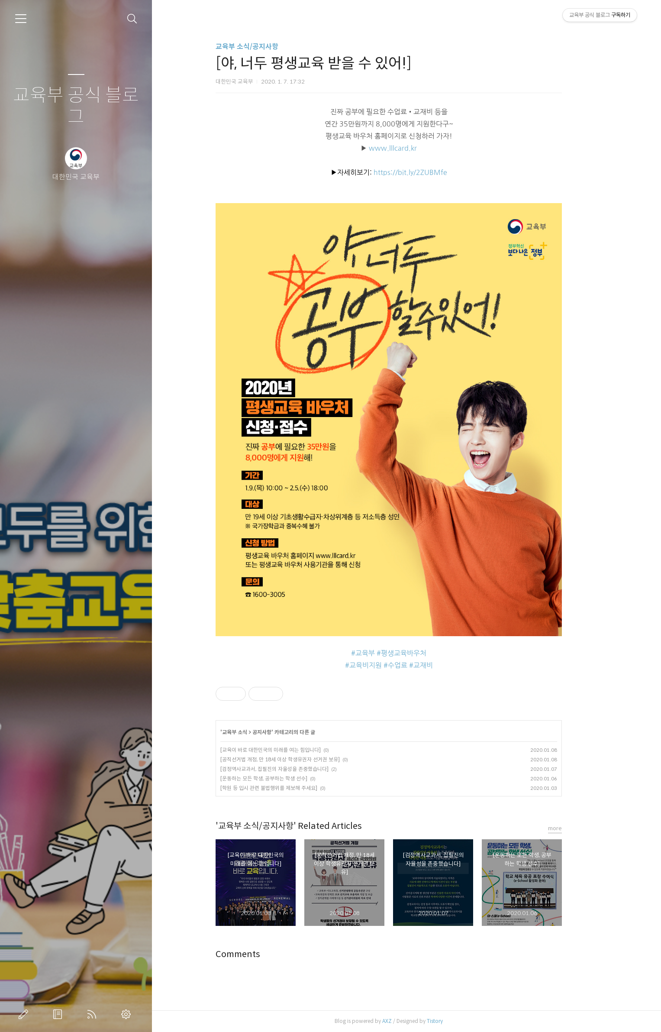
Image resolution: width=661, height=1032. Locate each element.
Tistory (453, 1021)
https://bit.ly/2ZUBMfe (428, 172)
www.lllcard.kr (411, 148)
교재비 (441, 665)
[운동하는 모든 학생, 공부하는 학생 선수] (281, 778)
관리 (127, 1014)
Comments (255, 954)
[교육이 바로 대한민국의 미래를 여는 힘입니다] (288, 750)
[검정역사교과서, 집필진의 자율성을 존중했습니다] (292, 769)
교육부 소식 (252, 732)
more (573, 828)
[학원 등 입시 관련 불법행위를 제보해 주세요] (286, 788)
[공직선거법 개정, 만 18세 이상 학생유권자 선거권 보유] (298, 759)
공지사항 (279, 732)
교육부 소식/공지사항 (264, 46)
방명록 (59, 1014)
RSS (93, 1014)
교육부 (383, 653)
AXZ (404, 1021)
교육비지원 (383, 665)
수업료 (415, 665)
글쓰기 (25, 1014)
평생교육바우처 (421, 653)
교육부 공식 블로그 (76, 106)
